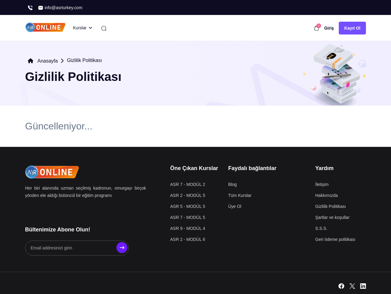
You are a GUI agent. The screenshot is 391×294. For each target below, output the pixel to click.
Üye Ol (234, 206)
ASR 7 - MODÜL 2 (187, 184)
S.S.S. (321, 228)
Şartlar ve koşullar (332, 217)
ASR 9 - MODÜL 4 (187, 228)
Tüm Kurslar (239, 195)
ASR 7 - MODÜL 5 (187, 217)
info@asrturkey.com (60, 8)
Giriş (329, 28)
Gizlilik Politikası (330, 206)
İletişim (322, 184)
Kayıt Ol (352, 28)
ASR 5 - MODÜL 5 (187, 206)
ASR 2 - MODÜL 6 (187, 239)
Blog (232, 184)
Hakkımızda (326, 195)
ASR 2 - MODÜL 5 (187, 195)
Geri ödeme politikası (335, 239)
